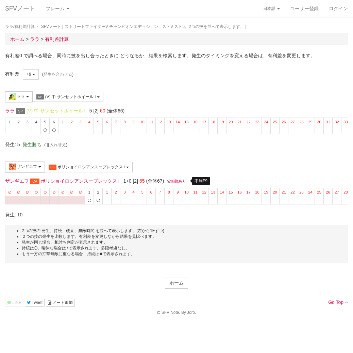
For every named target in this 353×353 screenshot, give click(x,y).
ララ (19, 96)
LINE (14, 302)
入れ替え (56, 144)
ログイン (338, 8)
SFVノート (20, 8)
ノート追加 (60, 302)
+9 (31, 74)
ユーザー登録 (304, 8)
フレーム (57, 8)
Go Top (338, 302)
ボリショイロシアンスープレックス (89, 167)
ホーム (176, 283)
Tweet (35, 302)
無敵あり (178, 181)
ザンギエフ (25, 167)
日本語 (271, 8)
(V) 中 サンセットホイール (68, 96)
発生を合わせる (58, 74)
